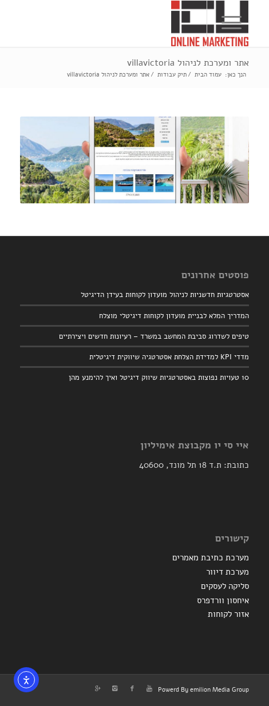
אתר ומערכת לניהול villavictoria (188, 63)
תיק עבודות (172, 74)
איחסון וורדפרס (223, 600)
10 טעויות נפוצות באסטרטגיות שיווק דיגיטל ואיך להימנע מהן (159, 377)
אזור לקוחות (228, 614)
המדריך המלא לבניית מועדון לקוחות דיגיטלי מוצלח (174, 315)
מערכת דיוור (227, 571)
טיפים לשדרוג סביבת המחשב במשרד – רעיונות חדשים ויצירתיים (154, 336)
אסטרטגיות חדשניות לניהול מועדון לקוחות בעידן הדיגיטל (165, 294)
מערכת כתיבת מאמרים (210, 557)
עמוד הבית (208, 74)
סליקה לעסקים (225, 586)
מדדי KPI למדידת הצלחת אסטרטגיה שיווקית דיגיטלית (169, 357)
